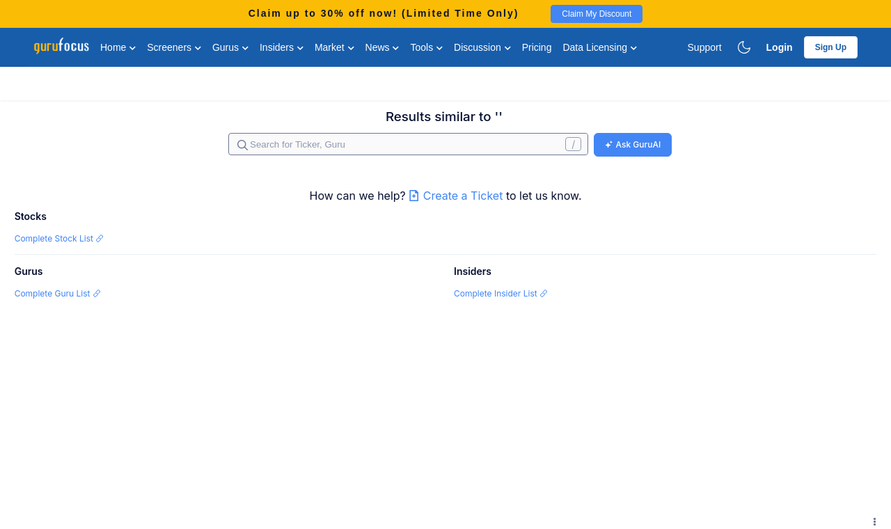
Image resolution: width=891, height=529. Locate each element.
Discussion (482, 47)
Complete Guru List (58, 293)
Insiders (281, 47)
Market (334, 47)
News (382, 47)
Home (118, 47)
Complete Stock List (59, 238)
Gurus (230, 47)
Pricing (537, 47)
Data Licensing (599, 47)
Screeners (174, 47)
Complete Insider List (501, 293)
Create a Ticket (457, 196)
